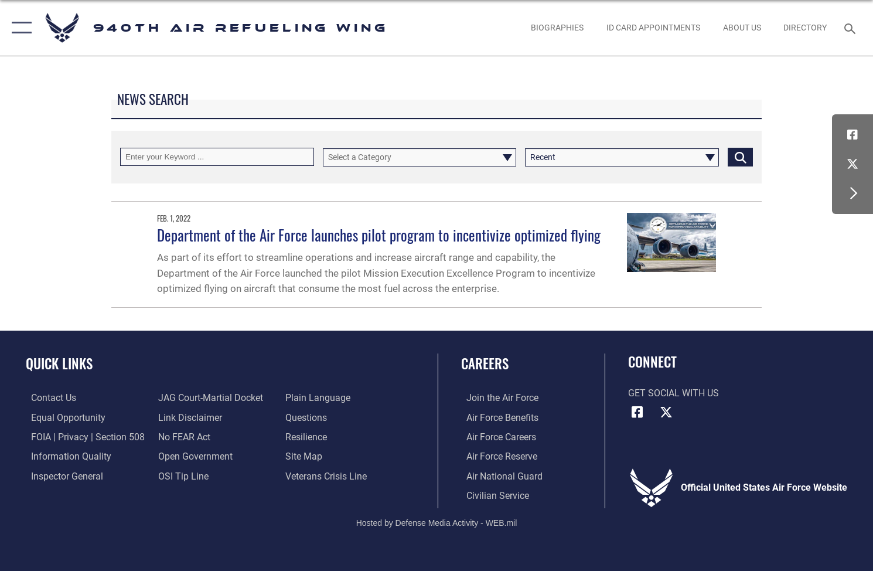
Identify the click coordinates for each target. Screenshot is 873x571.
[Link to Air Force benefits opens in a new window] (497, 417)
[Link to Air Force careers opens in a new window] (496, 436)
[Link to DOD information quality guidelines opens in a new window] (66, 455)
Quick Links (59, 363)
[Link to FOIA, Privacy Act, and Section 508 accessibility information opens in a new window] (82, 436)
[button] (19, 28)
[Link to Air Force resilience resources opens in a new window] (308, 436)
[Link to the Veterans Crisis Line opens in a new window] (328, 475)
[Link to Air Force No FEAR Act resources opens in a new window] (182, 436)
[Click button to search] (740, 157)
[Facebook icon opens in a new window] (852, 134)
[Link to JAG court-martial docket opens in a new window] (208, 397)
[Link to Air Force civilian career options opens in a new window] (492, 494)
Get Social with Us (673, 393)
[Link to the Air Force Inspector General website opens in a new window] (62, 475)
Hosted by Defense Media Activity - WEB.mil (436, 521)
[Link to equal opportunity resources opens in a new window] (63, 417)
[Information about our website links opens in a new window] (188, 417)
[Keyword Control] (217, 157)
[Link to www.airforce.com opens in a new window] (497, 397)
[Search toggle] (851, 28)
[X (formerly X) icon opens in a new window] (852, 164)
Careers (485, 363)
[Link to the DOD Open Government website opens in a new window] (193, 455)
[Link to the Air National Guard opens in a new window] (499, 475)
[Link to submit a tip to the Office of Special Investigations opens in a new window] (181, 475)
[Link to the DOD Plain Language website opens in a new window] (319, 397)
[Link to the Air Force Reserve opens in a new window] (496, 455)
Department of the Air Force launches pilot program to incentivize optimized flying (379, 235)
